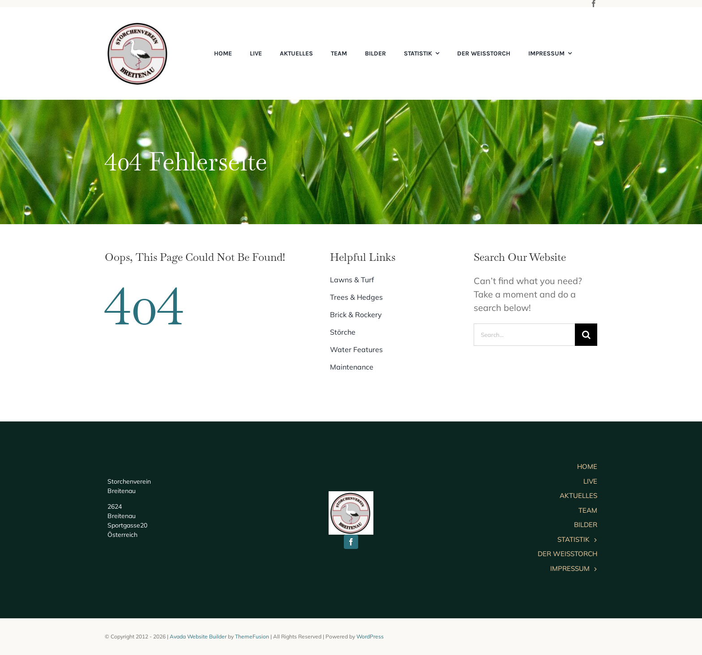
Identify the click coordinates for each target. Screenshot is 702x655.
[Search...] (524, 334)
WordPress (370, 636)
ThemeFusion (252, 636)
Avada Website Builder (198, 636)
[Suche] (586, 334)
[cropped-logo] (138, 24)
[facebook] (593, 3)
